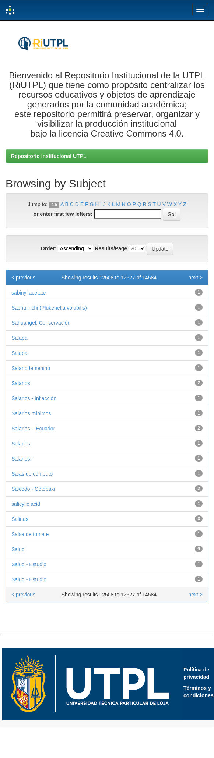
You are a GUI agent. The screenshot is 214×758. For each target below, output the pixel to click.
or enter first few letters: (63, 214)
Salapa (19, 338)
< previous (23, 278)
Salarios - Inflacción (33, 398)
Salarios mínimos (31, 413)
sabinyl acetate (28, 293)
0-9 (54, 204)
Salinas (19, 519)
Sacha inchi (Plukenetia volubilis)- (49, 308)
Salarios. (21, 444)
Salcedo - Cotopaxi (33, 489)
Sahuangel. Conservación (40, 323)
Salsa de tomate (30, 534)
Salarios (20, 383)
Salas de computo (32, 474)
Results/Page (111, 248)
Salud (18, 549)
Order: (49, 248)
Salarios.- (22, 459)
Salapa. (20, 353)
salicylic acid (25, 504)
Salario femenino (30, 368)
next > (195, 278)
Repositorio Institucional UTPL (49, 156)
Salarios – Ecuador (33, 428)
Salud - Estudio (28, 564)
